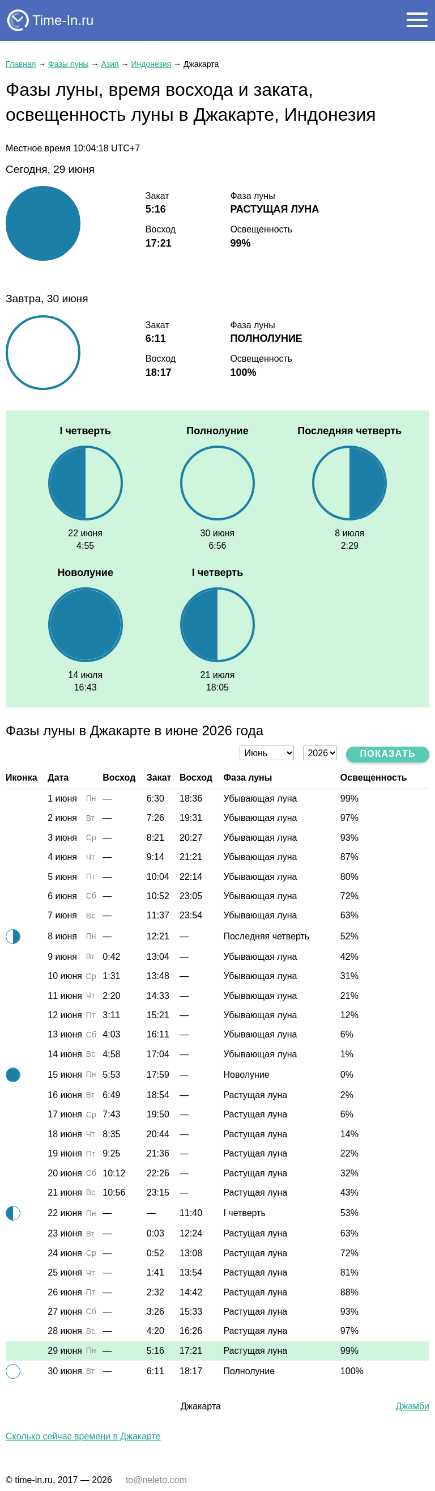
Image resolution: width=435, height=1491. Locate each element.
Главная (21, 64)
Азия (109, 64)
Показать (388, 754)
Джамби (412, 1406)
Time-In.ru (62, 20)
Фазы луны (68, 64)
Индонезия (151, 64)
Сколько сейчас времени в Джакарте (83, 1436)
